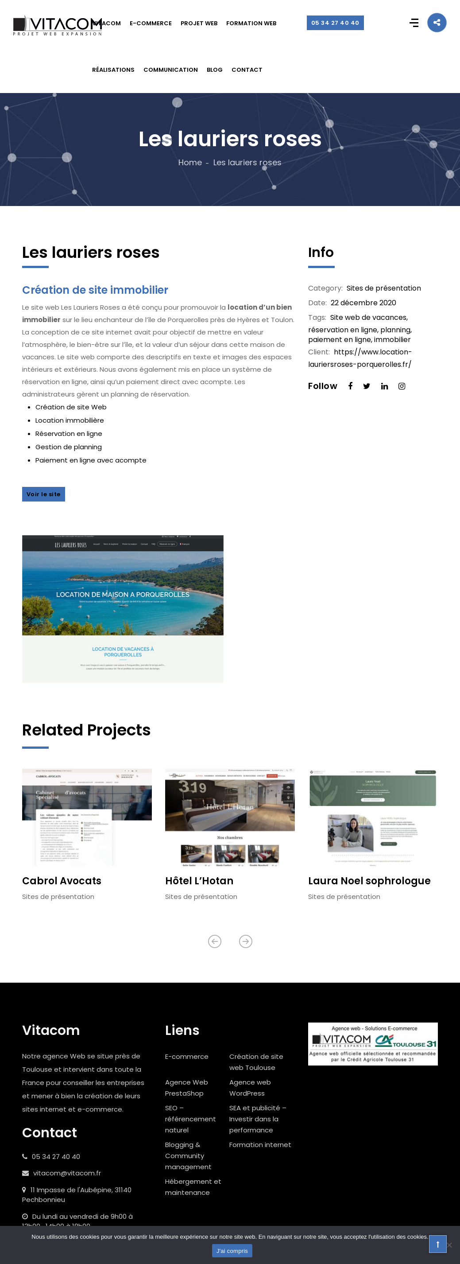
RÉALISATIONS (113, 70)
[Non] (449, 1245)
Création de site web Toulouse (256, 1062)
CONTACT (247, 70)
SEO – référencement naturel (190, 1119)
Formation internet (260, 1145)
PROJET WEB (199, 23)
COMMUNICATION (170, 70)
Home (190, 162)
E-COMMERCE (151, 23)
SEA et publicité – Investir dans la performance (257, 1119)
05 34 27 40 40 (335, 23)
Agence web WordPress (250, 1088)
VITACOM (106, 23)
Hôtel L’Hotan (199, 881)
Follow (322, 386)
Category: (325, 288)
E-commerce (187, 1057)
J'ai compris (232, 1251)
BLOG (215, 70)
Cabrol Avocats (61, 881)
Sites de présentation (384, 288)
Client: (319, 352)
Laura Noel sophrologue (369, 881)
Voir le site (44, 494)
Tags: (317, 318)
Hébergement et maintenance (193, 1187)
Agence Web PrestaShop (186, 1088)
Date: (317, 303)
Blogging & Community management (188, 1156)
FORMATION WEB (251, 23)
